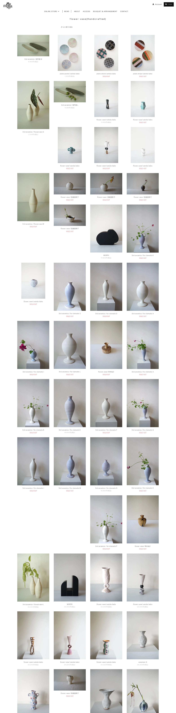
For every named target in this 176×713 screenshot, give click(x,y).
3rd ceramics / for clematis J (106, 454)
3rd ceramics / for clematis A (70, 396)
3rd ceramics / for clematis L (143, 337)
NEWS (66, 11)
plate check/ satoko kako (106, 74)
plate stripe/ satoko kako (142, 74)
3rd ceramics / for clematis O (70, 512)
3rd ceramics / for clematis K (70, 279)
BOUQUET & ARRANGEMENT (105, 11)
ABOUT (77, 11)
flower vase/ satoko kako (106, 120)
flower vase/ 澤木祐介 (33, 396)
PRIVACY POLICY (95, 704)
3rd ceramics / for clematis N (33, 512)
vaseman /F (142, 686)
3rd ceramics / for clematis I (106, 337)
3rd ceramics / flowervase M (143, 190)
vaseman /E (106, 686)
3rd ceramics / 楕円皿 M (33, 59)
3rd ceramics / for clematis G (70, 454)
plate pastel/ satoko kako (70, 74)
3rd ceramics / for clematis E (143, 396)
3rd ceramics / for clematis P (106, 512)
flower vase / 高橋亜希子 (33, 221)
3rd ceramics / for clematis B (106, 396)
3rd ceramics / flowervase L (33, 570)
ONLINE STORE (51, 11)
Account (158, 4)
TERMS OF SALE (80, 704)
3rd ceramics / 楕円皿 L (69, 105)
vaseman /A (142, 628)
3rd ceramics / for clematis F (33, 454)
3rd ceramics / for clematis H (70, 337)
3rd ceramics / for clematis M (143, 454)
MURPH (33, 279)
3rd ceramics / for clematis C (143, 279)
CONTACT (124, 11)
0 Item (168, 4)
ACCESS (86, 11)
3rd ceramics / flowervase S (33, 132)
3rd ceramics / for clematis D (33, 337)
